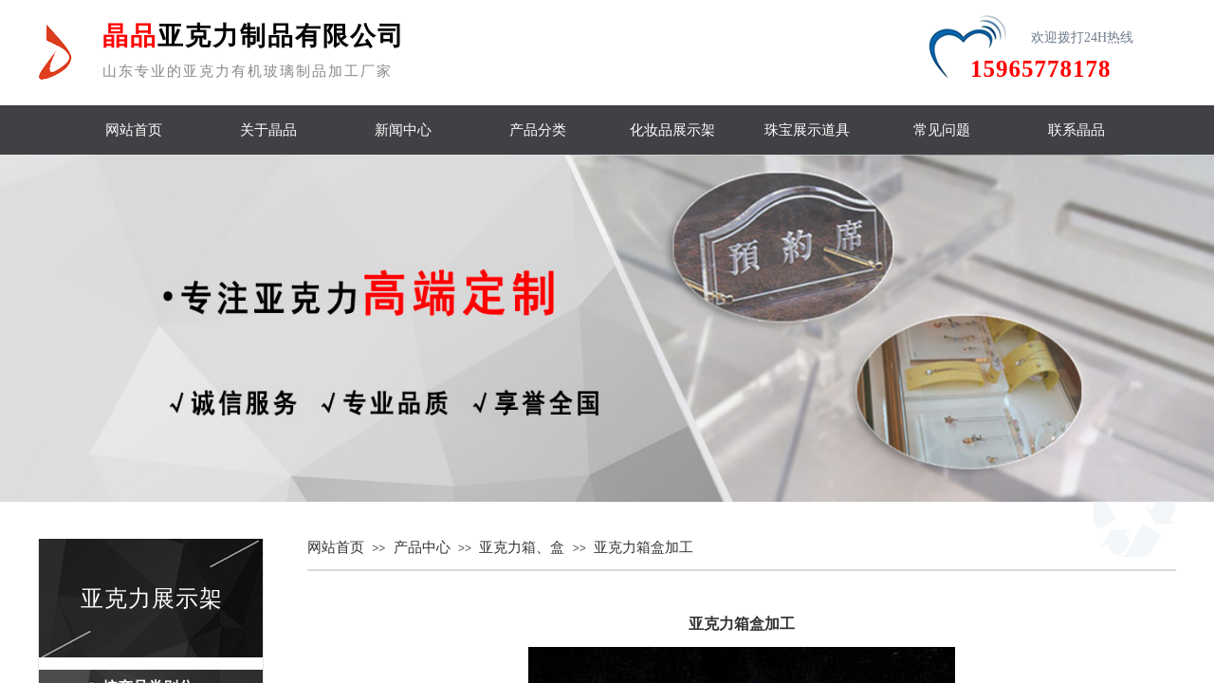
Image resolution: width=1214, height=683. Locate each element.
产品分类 (537, 130)
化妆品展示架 (672, 130)
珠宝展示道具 (807, 130)
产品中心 (422, 547)
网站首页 (133, 130)
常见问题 (941, 130)
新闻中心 (403, 130)
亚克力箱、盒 (521, 547)
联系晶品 (1076, 130)
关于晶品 (268, 130)
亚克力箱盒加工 (643, 547)
